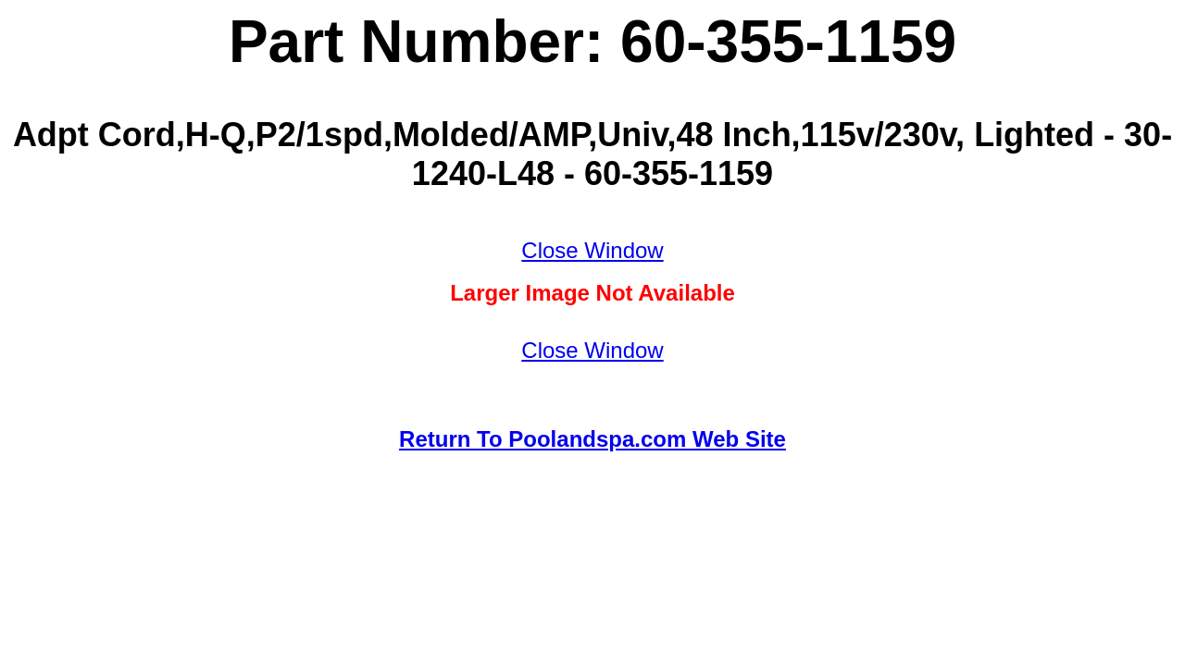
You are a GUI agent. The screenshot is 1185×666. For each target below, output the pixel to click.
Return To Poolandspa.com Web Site (592, 438)
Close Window (592, 250)
